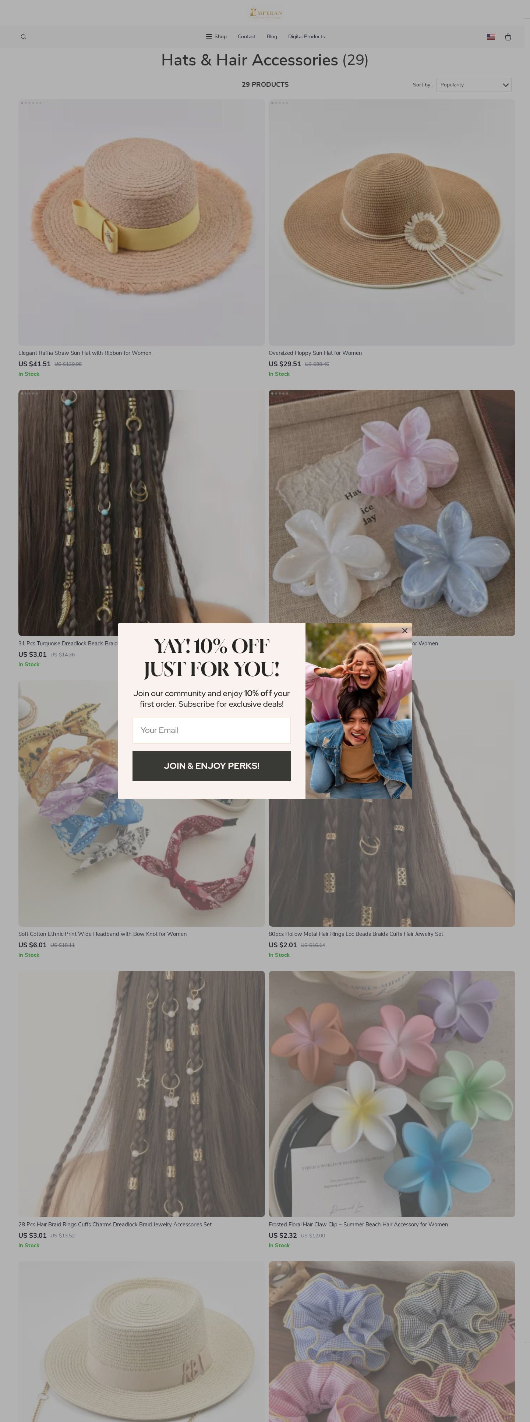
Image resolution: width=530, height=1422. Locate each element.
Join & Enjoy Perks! (211, 765)
